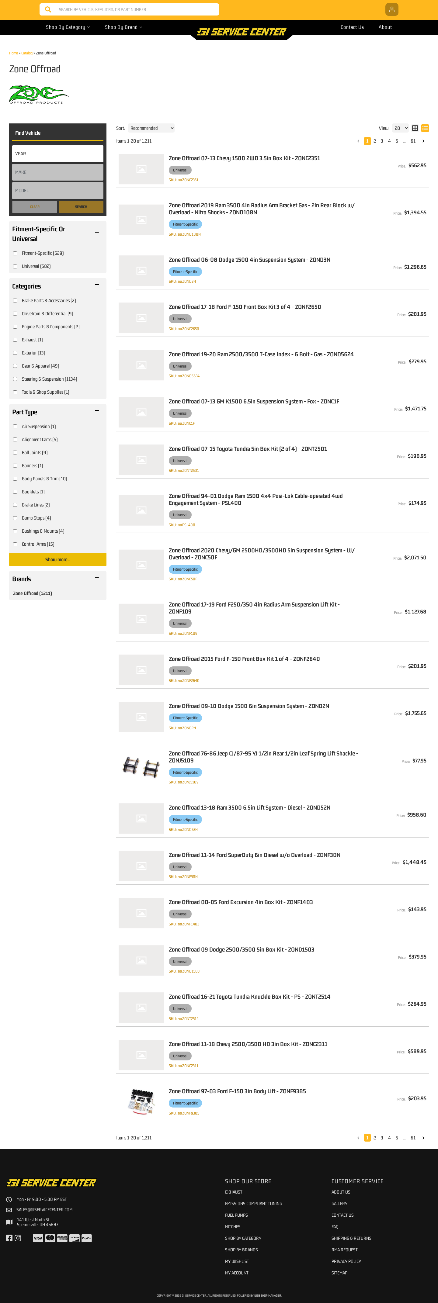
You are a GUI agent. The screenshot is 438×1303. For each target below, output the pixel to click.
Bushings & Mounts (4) (43, 531)
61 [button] (413, 140)
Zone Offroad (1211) (32, 593)
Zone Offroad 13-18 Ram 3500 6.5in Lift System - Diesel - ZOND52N (249, 807)
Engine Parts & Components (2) (51, 326)
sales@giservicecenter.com (44, 1209)
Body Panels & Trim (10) (44, 478)
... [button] (404, 140)
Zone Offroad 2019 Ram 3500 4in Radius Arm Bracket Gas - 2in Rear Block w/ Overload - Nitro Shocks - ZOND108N (262, 209)
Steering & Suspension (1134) (49, 379)
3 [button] (382, 140)
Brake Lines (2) (36, 504)
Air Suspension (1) (39, 426)
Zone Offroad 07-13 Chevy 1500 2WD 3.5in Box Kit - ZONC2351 (244, 157)
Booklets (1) (33, 491)
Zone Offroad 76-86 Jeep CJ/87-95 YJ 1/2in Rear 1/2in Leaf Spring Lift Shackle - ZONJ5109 (263, 757)
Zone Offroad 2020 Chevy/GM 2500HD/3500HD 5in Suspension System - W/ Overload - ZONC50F (262, 554)
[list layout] (425, 128)
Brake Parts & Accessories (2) (49, 300)
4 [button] (389, 140)
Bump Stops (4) (36, 517)
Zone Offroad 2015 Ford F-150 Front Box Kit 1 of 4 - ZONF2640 (244, 658)
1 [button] (367, 140)
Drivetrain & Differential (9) (47, 313)
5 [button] (397, 140)
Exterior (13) (33, 352)
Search (81, 207)
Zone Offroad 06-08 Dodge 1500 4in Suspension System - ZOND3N (249, 259)
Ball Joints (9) (35, 452)
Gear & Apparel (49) (40, 365)
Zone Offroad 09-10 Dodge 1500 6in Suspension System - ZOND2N (249, 705)
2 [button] (375, 140)
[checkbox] (15, 253)
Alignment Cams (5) (40, 439)
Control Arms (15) (38, 544)
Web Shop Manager (267, 1295)
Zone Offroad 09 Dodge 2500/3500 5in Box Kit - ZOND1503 (242, 949)
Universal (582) (36, 266)
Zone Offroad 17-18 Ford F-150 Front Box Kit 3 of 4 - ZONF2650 (245, 306)
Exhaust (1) (32, 339)
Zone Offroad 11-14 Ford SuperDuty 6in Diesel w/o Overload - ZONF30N (254, 854)
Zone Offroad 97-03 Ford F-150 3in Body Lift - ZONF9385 (237, 1090)
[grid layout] (415, 128)
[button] (129, 9)
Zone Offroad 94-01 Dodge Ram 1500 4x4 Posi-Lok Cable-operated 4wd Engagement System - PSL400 (256, 499)
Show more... (57, 559)
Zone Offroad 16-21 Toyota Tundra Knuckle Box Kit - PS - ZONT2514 (250, 996)
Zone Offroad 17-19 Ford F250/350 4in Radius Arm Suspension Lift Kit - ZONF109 (254, 608)
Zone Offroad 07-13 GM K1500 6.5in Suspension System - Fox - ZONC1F (254, 401)
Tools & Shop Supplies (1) (45, 392)
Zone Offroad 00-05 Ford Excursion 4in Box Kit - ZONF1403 (241, 901)
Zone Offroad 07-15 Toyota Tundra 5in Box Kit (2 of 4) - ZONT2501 (248, 448)
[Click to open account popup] (391, 9)
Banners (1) (32, 465)
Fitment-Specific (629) (43, 253)
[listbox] (57, 153)
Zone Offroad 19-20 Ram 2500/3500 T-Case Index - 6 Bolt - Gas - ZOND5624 (261, 354)
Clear (35, 207)
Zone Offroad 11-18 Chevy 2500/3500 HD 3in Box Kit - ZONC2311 (248, 1043)
